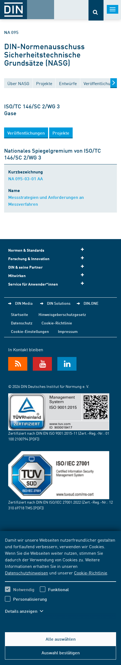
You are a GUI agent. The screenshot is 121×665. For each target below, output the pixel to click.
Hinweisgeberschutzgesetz (62, 314)
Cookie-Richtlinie (90, 573)
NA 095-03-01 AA (25, 178)
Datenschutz (22, 322)
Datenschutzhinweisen (26, 573)
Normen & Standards (47, 249)
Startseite (19, 314)
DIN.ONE (91, 303)
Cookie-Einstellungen (30, 331)
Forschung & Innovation (47, 258)
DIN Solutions (58, 303)
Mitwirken (47, 275)
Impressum (68, 331)
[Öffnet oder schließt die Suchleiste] (96, 10)
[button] (26, 132)
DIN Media (24, 303)
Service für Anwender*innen (47, 283)
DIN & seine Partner (47, 266)
